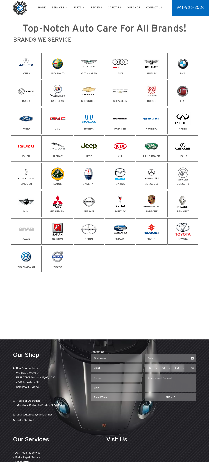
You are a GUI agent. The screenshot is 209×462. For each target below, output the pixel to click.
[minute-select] (164, 368)
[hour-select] (151, 368)
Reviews (96, 7)
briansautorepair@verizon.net (34, 414)
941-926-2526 (25, 419)
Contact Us (154, 7)
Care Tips (114, 7)
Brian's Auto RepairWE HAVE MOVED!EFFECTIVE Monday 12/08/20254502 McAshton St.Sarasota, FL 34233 (36, 378)
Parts (77, 7)
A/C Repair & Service (27, 452)
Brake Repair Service (27, 457)
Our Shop (133, 7)
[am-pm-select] (177, 368)
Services (58, 7)
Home (42, 7)
